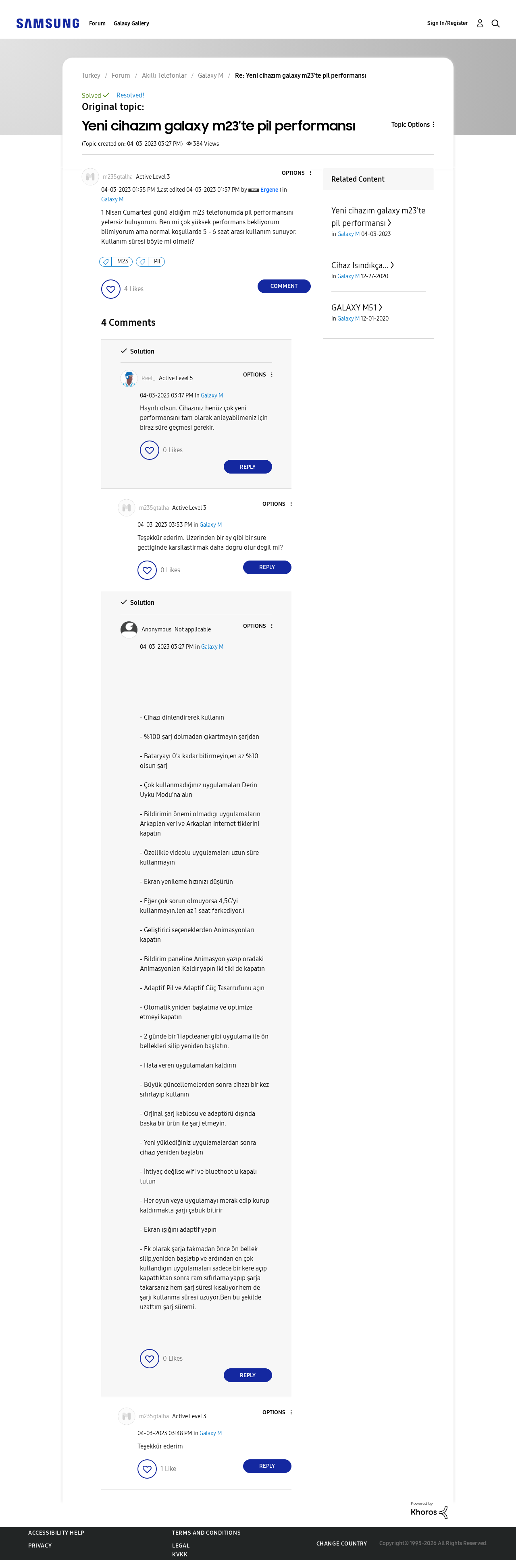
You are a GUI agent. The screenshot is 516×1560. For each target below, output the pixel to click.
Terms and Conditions (206, 1532)
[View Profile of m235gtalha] (118, 177)
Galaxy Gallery (131, 23)
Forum (97, 23)
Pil (157, 261)
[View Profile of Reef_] (148, 378)
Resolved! (130, 95)
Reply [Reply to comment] (248, 466)
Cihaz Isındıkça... (360, 265)
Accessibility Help (56, 1532)
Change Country (341, 1543)
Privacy (40, 1545)
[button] (297, 173)
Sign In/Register (447, 23)
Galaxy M (112, 199)
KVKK (179, 1554)
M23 (122, 261)
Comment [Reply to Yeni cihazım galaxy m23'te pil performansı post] (284, 286)
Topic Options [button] (410, 124)
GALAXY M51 (354, 307)
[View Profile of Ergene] (269, 189)
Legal (180, 1545)
